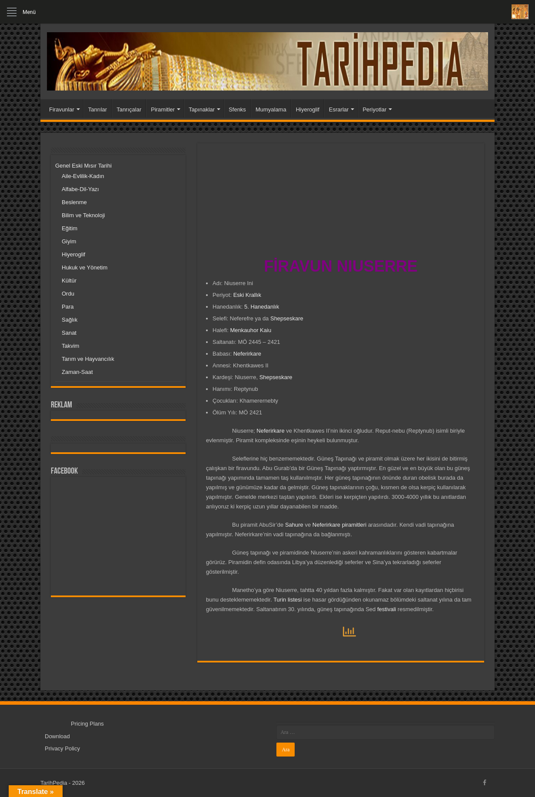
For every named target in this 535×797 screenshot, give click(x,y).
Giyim (69, 241)
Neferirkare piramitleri (339, 524)
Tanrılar (97, 109)
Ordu (68, 293)
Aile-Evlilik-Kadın (83, 176)
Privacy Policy (62, 748)
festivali (386, 609)
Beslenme (74, 202)
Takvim (70, 346)
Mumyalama (271, 109)
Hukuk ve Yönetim (84, 267)
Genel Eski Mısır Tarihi (83, 165)
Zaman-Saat (77, 372)
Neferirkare (247, 353)
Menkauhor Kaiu (250, 330)
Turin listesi (287, 599)
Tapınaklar (202, 109)
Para (67, 306)
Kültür (69, 280)
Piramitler (163, 109)
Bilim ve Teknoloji (83, 215)
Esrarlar (339, 109)
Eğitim (69, 228)
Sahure (294, 524)
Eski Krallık (247, 295)
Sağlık (69, 319)
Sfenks (237, 109)
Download (57, 736)
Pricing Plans (87, 723)
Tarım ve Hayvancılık (88, 359)
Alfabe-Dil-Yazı (80, 189)
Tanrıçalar (128, 109)
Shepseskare (286, 318)
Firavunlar (61, 109)
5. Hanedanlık (261, 306)
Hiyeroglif (307, 109)
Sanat (69, 333)
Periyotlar (374, 109)
